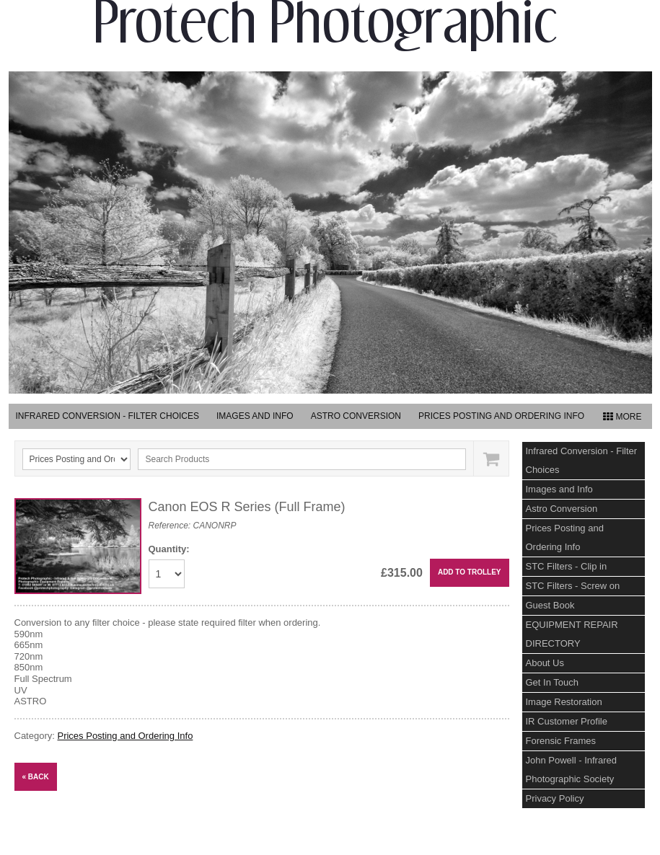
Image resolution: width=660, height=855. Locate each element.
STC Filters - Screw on (573, 585)
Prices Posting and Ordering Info (501, 416)
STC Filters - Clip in (566, 566)
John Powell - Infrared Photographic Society (571, 769)
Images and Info (255, 416)
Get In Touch (552, 682)
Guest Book (550, 605)
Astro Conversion (356, 416)
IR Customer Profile (566, 721)
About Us (545, 662)
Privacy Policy (555, 798)
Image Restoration (564, 701)
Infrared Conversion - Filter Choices (107, 416)
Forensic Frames (561, 740)
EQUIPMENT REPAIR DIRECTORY (572, 634)
